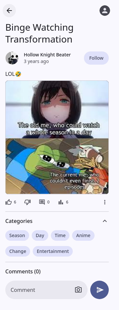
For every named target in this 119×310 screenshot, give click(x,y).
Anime (83, 235)
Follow (96, 58)
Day (40, 235)
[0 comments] (44, 202)
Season (17, 235)
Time (60, 235)
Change (17, 251)
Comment (23, 290)
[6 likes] (10, 202)
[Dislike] (27, 202)
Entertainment (53, 251)
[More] (104, 202)
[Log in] (104, 10)
